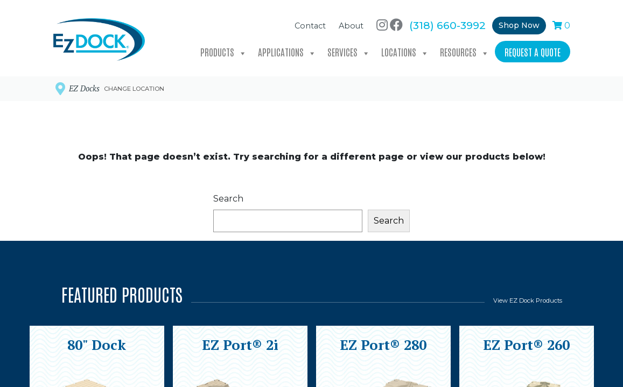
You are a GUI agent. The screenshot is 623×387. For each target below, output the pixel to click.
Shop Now (519, 22)
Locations (405, 50)
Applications (287, 50)
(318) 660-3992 (447, 22)
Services (348, 50)
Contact (310, 23)
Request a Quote (533, 49)
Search (228, 199)
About (351, 23)
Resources (464, 50)
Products (223, 50)
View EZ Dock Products (527, 300)
